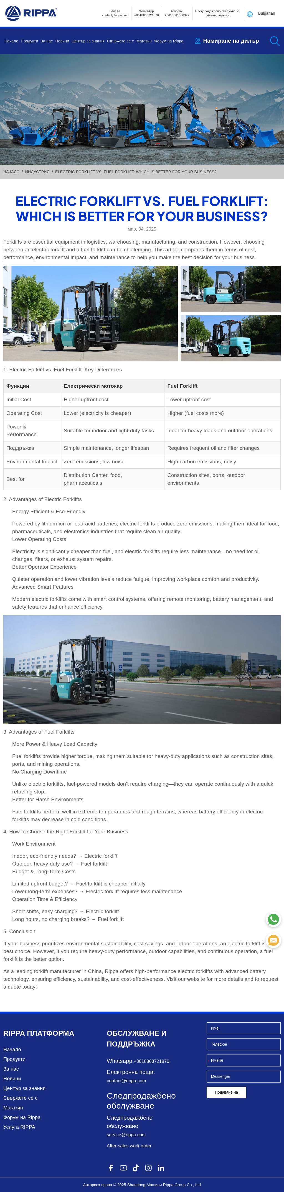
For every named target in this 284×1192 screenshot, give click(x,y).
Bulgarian (266, 13)
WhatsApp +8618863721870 (146, 13)
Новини (62, 41)
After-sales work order (129, 1145)
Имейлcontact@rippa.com (115, 13)
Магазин (144, 41)
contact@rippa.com (126, 1080)
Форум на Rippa (168, 41)
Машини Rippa (159, 1185)
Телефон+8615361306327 (177, 13)
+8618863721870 (151, 1061)
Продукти (29, 41)
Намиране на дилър (231, 41)
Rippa (14, 1033)
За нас (47, 41)
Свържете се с (120, 41)
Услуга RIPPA (19, 1127)
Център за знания (88, 41)
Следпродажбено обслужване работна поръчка (217, 13)
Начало (11, 41)
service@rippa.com (126, 1134)
